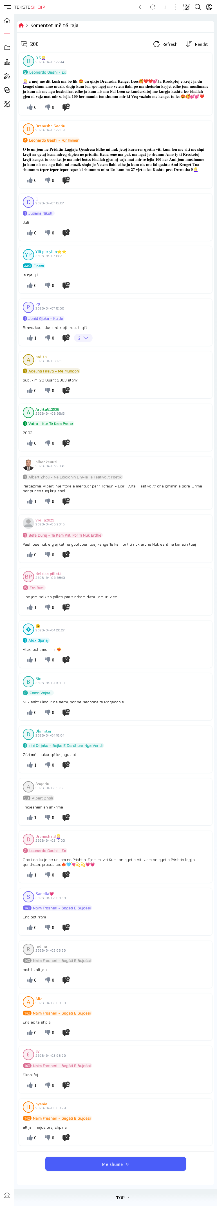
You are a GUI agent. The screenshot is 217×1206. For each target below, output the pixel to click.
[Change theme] (186, 7)
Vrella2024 (44, 520)
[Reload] (152, 7)
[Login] (209, 7)
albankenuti (46, 461)
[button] (7, 7)
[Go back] (141, 7)
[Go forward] (164, 7)
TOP (122, 1197)
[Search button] (197, 7)
